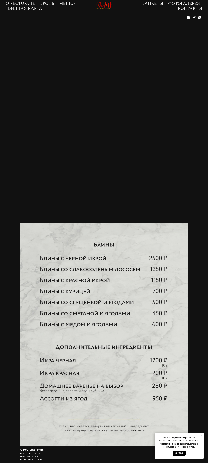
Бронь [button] (47, 3)
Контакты (190, 8)
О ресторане (20, 3)
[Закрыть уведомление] (201, 435)
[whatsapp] (199, 17)
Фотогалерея (184, 3)
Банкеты (152, 3)
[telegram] (194, 17)
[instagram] (188, 17)
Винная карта (25, 8)
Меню (66, 3)
